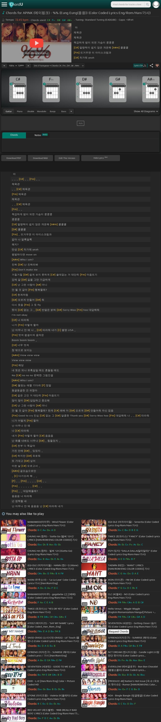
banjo (53, 111)
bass (63, 111)
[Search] (147, 4)
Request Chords (118, 631)
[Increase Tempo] (28, 65)
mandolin (41, 111)
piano (19, 111)
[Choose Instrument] (71, 111)
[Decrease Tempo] (4, 65)
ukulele (30, 111)
